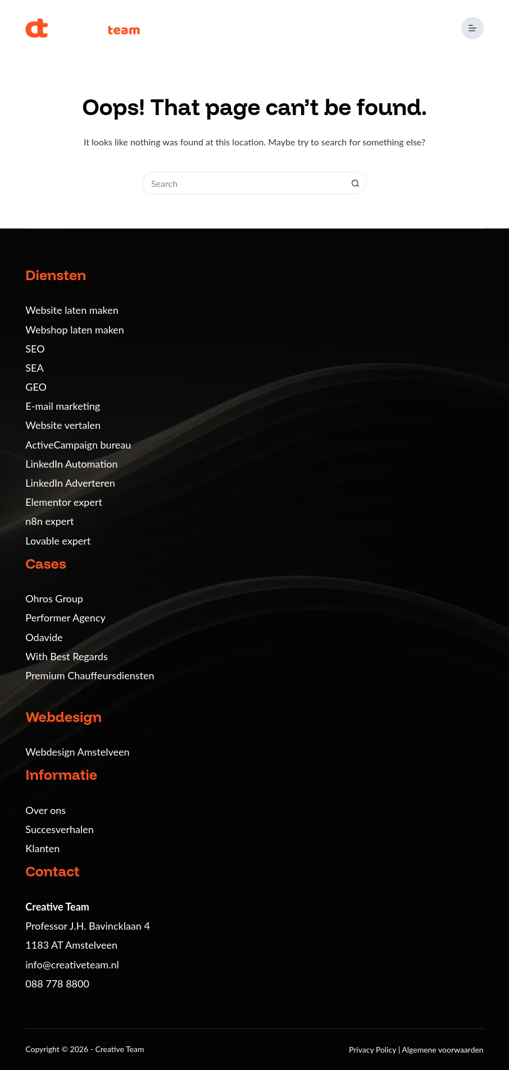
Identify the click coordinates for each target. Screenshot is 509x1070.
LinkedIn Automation (71, 464)
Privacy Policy (373, 1049)
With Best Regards (66, 656)
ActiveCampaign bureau (78, 444)
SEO (34, 348)
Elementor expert (63, 502)
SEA (34, 368)
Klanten (42, 848)
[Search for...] (243, 183)
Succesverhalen (59, 829)
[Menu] (472, 28)
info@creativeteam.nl (72, 964)
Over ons (45, 810)
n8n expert (49, 521)
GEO (36, 387)
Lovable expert (57, 540)
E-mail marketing (62, 406)
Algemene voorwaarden (442, 1049)
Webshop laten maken (74, 329)
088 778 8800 (57, 983)
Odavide (43, 637)
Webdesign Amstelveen (77, 752)
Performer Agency (65, 617)
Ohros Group (54, 598)
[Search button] (355, 183)
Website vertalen (63, 425)
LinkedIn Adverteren (70, 483)
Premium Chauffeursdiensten (89, 675)
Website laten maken (71, 310)
